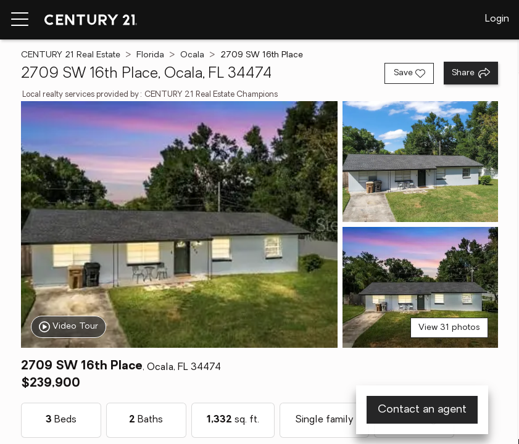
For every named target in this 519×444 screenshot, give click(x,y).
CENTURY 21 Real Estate (70, 55)
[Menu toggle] (20, 20)
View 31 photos (449, 327)
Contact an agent (422, 410)
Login (497, 19)
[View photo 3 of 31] (421, 287)
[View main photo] (179, 224)
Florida (150, 55)
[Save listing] (409, 73)
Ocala (192, 55)
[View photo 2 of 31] (421, 161)
